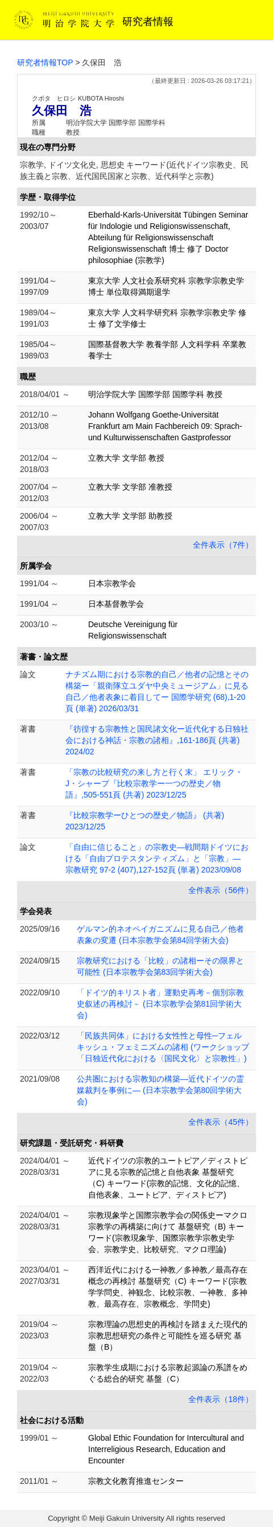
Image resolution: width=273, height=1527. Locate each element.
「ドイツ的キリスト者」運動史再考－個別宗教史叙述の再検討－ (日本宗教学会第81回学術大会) (160, 1004)
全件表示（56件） (220, 890)
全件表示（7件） (223, 544)
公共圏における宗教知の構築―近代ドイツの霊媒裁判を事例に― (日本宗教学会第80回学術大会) (160, 1090)
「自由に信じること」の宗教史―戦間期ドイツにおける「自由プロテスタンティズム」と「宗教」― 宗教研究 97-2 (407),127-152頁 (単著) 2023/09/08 (157, 858)
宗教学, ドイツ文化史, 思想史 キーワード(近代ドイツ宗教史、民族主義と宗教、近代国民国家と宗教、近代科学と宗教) (134, 170)
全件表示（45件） (220, 1122)
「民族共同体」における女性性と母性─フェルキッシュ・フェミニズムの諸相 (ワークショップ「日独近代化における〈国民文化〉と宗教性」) (163, 1047)
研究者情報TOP (45, 62)
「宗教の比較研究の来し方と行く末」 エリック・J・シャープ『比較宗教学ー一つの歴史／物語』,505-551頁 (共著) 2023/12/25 (154, 783)
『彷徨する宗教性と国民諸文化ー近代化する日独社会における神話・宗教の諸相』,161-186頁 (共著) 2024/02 (157, 740)
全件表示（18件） (220, 1399)
